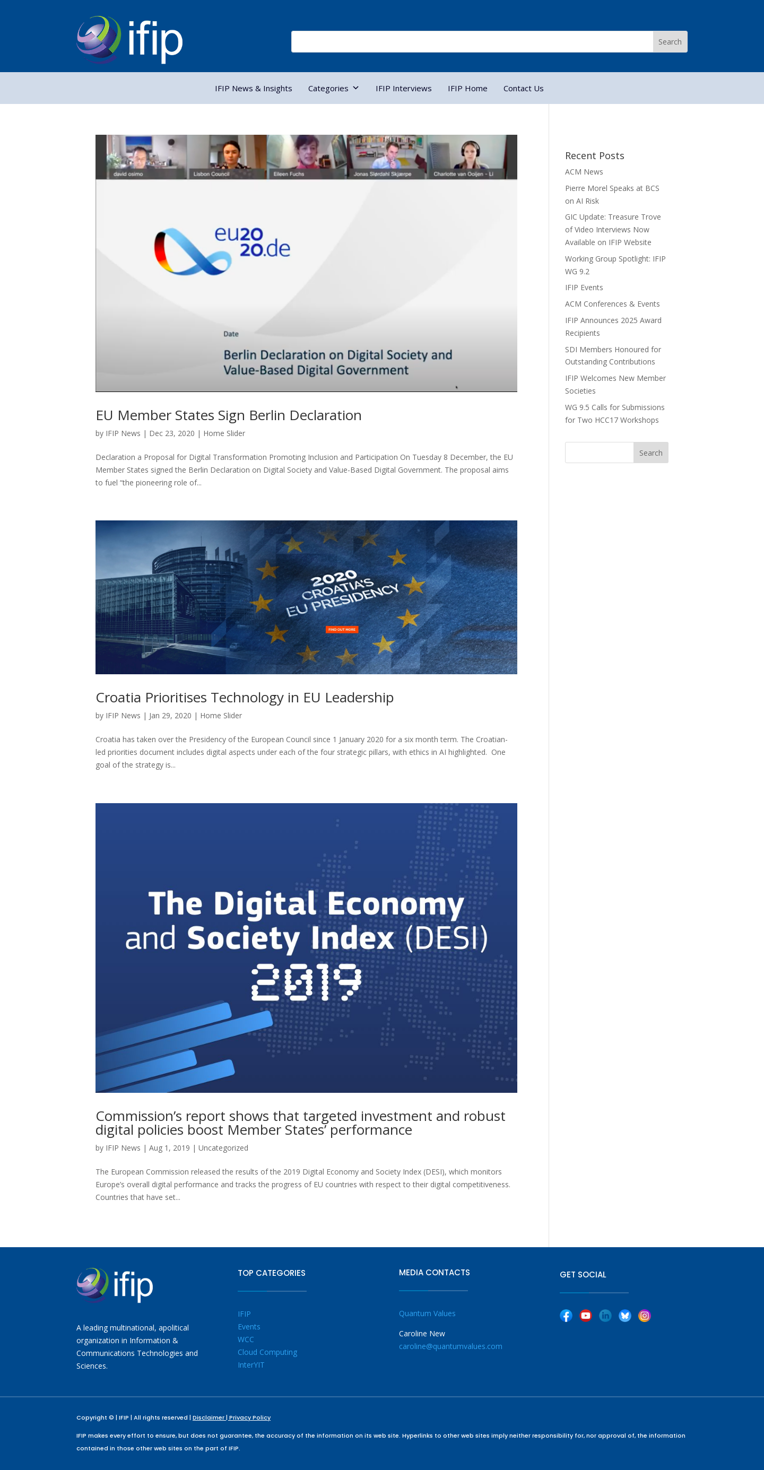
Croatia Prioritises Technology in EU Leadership (245, 697)
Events (249, 1326)
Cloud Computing (267, 1352)
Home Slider (224, 433)
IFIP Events (584, 287)
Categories (334, 88)
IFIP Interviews (404, 88)
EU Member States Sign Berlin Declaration (229, 414)
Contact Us (523, 88)
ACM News (584, 172)
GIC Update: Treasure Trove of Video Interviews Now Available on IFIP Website (613, 229)
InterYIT (251, 1365)
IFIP (244, 1314)
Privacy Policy (250, 1417)
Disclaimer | (211, 1417)
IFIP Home (468, 88)
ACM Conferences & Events (612, 304)
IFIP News (123, 433)
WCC (246, 1339)
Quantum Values (427, 1313)
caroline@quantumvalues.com (450, 1346)
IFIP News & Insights (253, 88)
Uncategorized (223, 1148)
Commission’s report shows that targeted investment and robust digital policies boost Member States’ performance (301, 1122)
